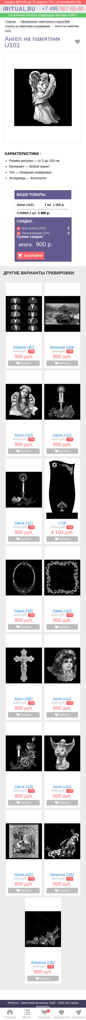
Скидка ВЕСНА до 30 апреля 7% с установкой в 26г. (43, 2)
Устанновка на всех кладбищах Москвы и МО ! (43, 15)
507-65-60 (63, 9)
